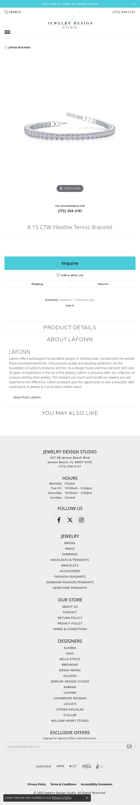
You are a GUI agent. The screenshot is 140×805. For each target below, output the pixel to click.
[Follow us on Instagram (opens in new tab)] (81, 520)
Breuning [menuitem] (70, 665)
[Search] (12, 12)
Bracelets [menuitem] (70, 565)
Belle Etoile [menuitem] (70, 659)
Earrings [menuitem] (70, 554)
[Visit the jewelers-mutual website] (44, 766)
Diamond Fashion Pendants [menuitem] (70, 582)
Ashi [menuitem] (70, 653)
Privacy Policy (70, 623)
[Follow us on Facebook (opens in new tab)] (58, 520)
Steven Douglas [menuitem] (70, 709)
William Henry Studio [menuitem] (70, 721)
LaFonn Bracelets (19, 47)
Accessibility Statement (96, 784)
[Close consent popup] (87, 797)
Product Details (70, 327)
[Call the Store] (70, 466)
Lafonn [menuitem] (70, 693)
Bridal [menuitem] (70, 543)
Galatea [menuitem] (70, 676)
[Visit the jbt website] (73, 766)
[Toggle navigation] (7, 32)
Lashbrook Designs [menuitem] (70, 698)
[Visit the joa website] (100, 766)
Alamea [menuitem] (70, 648)
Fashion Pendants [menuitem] (70, 577)
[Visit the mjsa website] (87, 766)
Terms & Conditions (70, 629)
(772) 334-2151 (70, 210)
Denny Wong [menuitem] (70, 670)
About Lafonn (70, 338)
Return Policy (70, 618)
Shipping (37, 284)
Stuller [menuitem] (70, 715)
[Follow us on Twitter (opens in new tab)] (70, 520)
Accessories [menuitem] (70, 571)
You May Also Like (70, 412)
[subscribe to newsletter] (129, 746)
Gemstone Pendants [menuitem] (70, 588)
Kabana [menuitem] (70, 687)
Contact (70, 612)
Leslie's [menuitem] (70, 704)
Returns (103, 284)
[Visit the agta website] (60, 766)
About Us (70, 607)
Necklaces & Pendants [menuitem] (70, 560)
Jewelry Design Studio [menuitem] (70, 681)
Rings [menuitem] (70, 549)
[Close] (134, 4)
